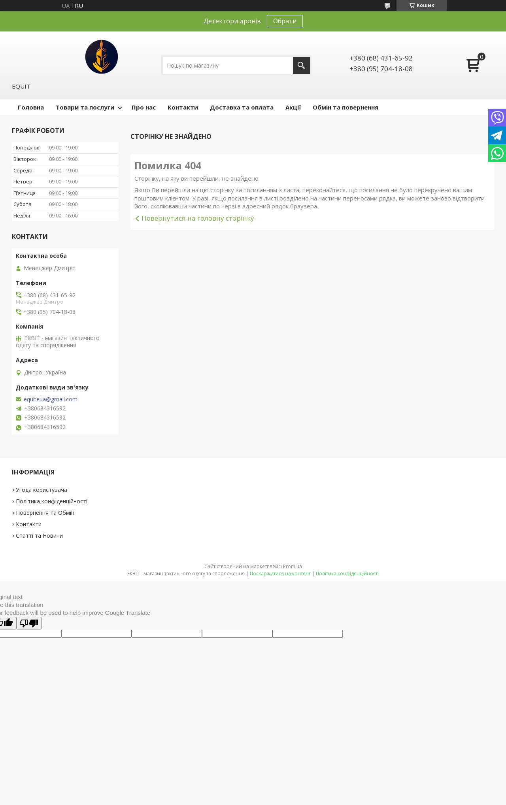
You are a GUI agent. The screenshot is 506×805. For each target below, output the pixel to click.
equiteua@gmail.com (50, 399)
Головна (31, 107)
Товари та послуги (85, 107)
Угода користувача (41, 489)
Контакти (183, 107)
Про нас (144, 107)
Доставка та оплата (242, 107)
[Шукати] (301, 65)
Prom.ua (292, 566)
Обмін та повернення (345, 107)
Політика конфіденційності (51, 501)
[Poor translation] (29, 623)
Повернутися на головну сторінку (198, 218)
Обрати (284, 21)
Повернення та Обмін (45, 512)
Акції (293, 107)
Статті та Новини (39, 535)
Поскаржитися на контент (280, 573)
